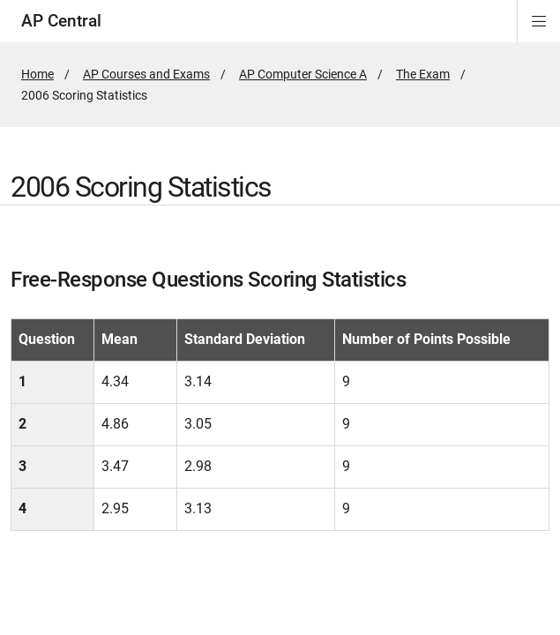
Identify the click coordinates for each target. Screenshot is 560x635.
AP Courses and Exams (146, 74)
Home (37, 74)
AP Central (61, 21)
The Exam (423, 74)
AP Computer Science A (303, 74)
